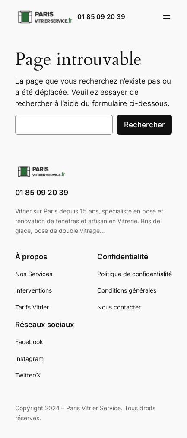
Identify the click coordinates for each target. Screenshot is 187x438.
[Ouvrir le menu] (167, 17)
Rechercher (144, 124)
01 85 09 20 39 (101, 17)
